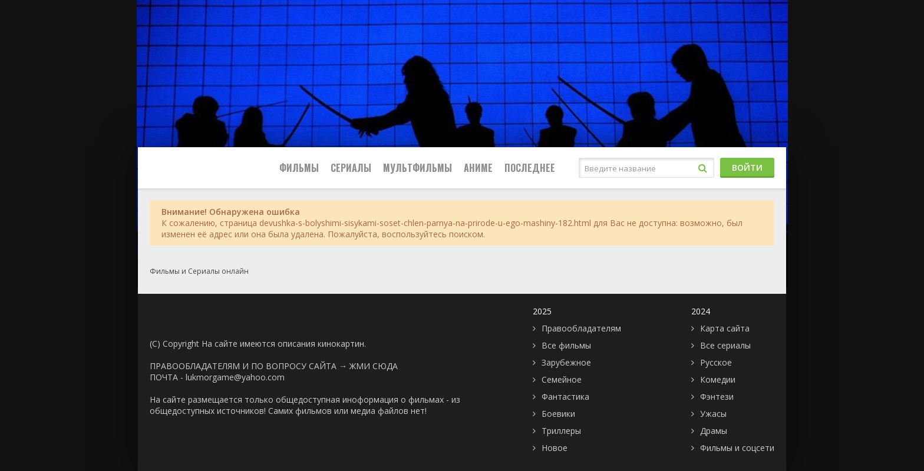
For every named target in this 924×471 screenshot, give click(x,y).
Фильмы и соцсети (737, 447)
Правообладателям (581, 328)
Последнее (529, 168)
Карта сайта (725, 328)
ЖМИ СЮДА (373, 366)
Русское (716, 362)
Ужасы (713, 413)
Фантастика (565, 396)
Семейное (562, 379)
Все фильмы (566, 345)
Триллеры (561, 430)
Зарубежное (566, 362)
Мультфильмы (417, 168)
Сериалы (351, 168)
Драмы (713, 430)
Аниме (478, 168)
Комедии (717, 379)
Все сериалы (725, 345)
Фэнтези (717, 396)
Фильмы (299, 168)
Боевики (558, 413)
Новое (554, 447)
